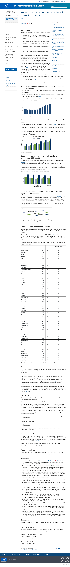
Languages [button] (36, 554)
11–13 (27, 391)
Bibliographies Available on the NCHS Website (10, 50)
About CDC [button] (16, 554)
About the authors (56, 65)
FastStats (8, 80)
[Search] (58, 6)
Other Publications (9, 46)
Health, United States (10, 27)
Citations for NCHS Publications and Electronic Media (9, 56)
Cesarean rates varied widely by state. (57, 54)
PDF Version (24, 23)
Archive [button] (47, 554)
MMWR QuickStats (10, 88)
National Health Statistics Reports (11, 33)
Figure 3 (23, 162)
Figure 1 (40, 96)
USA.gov (67, 564)
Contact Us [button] (5, 554)
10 (55, 381)
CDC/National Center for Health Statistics (31, 549)
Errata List (7, 60)
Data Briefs (8, 15)
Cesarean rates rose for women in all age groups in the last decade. (58, 36)
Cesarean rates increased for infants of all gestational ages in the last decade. (58, 48)
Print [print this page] (22, 18)
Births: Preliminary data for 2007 (51, 460)
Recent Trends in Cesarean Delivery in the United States (11, 20)
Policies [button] (26, 554)
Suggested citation (56, 71)
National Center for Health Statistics (30, 6)
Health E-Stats (8, 24)
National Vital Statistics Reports (10, 38)
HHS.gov (63, 564)
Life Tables (7, 30)
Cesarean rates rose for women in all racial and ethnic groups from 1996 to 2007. (58, 41)
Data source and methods (58, 63)
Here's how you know (62, 1)
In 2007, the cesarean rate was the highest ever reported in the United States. (58, 29)
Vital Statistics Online (40, 441)
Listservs (7, 63)
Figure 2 (55, 124)
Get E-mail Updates (10, 73)
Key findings (55, 24)
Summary (54, 57)
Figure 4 (59, 196)
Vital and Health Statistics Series (9, 43)
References (54, 68)
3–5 (27, 68)
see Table (54, 234)
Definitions (54, 60)
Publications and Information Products (10, 12)
